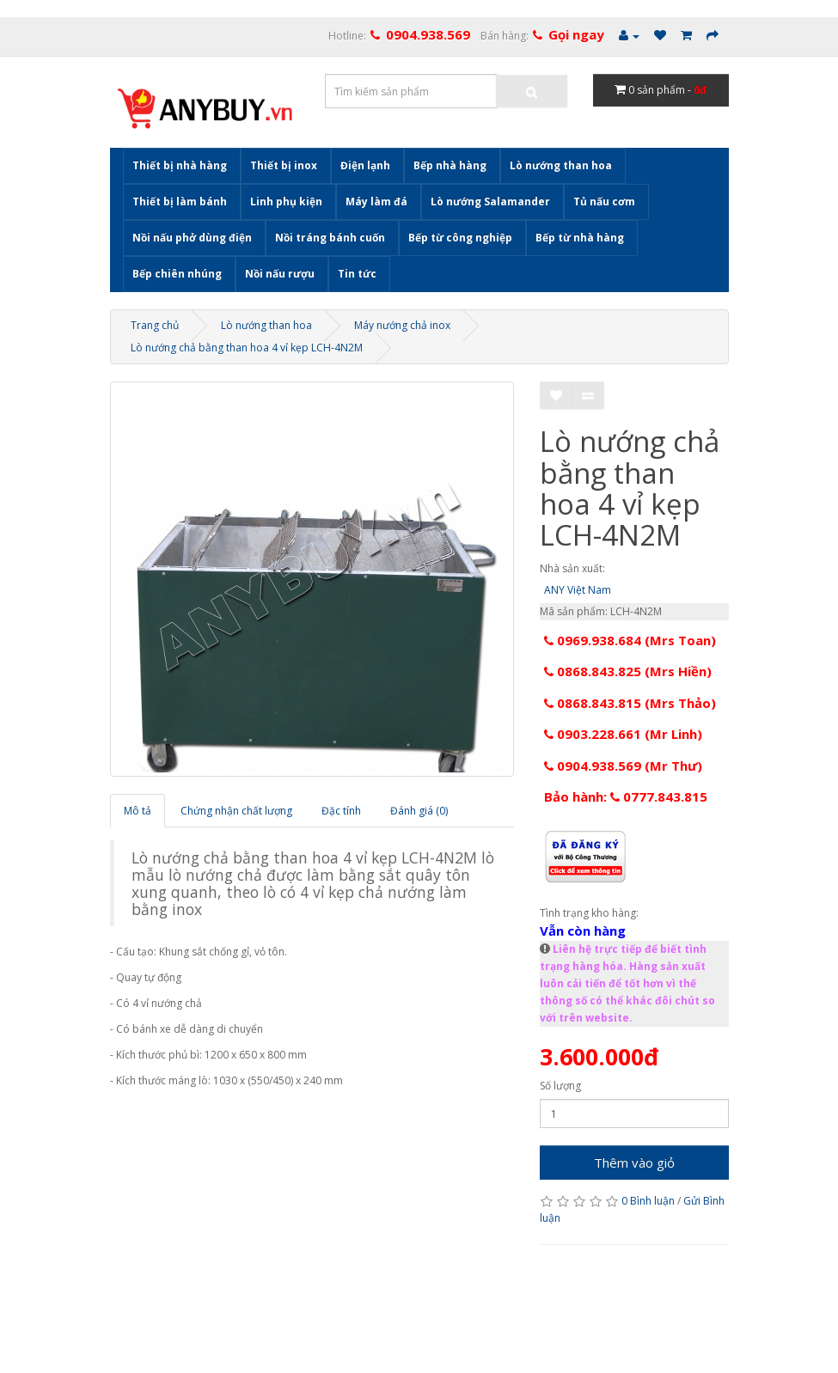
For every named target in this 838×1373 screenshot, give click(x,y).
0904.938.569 (428, 34)
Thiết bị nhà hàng (179, 165)
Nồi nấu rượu (280, 273)
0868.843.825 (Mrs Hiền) (628, 671)
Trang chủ (155, 325)
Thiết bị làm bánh (179, 201)
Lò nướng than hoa (561, 165)
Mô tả (137, 810)
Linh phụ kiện (286, 201)
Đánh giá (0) (419, 810)
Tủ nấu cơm (604, 201)
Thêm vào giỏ (634, 1162)
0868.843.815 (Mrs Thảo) (630, 702)
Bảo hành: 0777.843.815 (625, 796)
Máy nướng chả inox (402, 325)
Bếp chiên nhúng (177, 273)
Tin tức (357, 273)
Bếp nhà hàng (449, 165)
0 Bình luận (648, 1200)
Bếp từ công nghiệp (460, 237)
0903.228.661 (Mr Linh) (623, 733)
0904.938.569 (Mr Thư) (623, 765)
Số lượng (560, 1085)
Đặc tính (341, 810)
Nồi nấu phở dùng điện (192, 237)
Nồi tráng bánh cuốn (330, 237)
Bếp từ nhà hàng (579, 237)
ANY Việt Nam (577, 590)
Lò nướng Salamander (490, 201)
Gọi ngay (576, 34)
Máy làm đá (376, 201)
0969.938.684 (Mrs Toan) (630, 640)
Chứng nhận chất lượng (236, 810)
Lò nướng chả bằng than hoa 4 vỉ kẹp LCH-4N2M (247, 347)
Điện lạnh (365, 165)
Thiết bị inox (283, 165)
